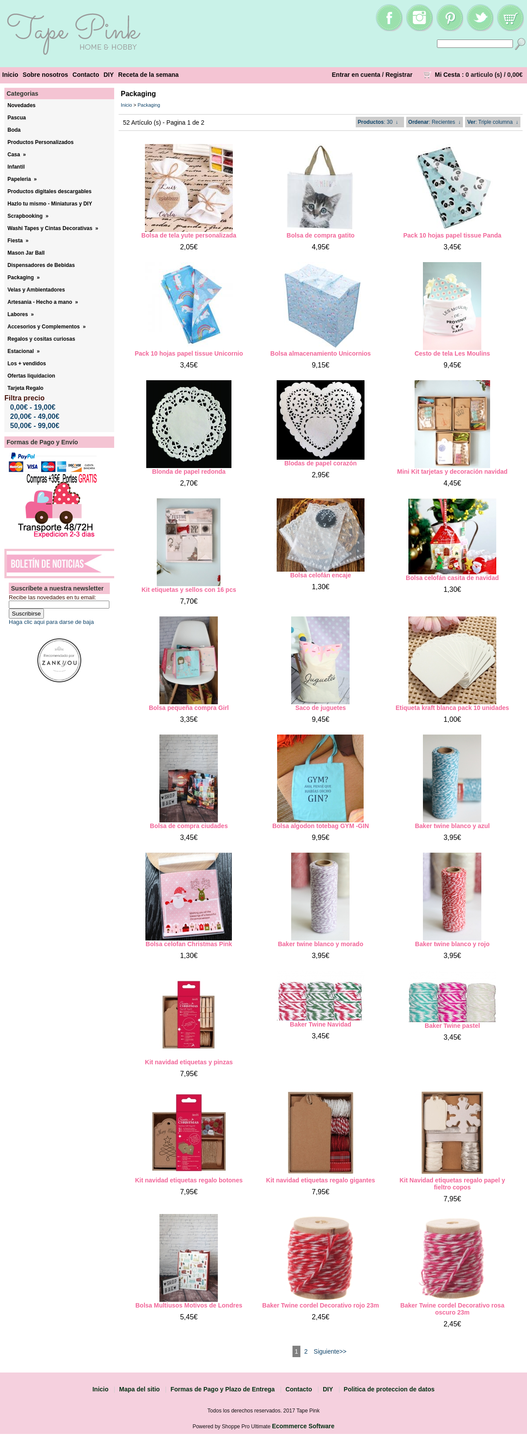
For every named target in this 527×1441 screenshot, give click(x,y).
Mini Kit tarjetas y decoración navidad (452, 471)
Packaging (148, 105)
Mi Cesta (447, 74)
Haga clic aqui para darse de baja (51, 622)
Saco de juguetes (320, 707)
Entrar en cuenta (356, 74)
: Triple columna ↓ (492, 122)
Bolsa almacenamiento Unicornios (321, 353)
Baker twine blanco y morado (321, 943)
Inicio (10, 74)
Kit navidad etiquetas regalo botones (188, 1180)
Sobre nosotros (45, 74)
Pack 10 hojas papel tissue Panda (452, 235)
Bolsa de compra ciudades (188, 825)
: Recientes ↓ (434, 122)
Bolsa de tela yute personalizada (188, 235)
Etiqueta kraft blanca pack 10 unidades (452, 707)
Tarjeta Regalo (25, 388)
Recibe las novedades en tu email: (52, 597)
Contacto (85, 74)
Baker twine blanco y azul (452, 825)
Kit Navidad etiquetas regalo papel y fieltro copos (452, 1184)
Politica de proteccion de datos (389, 1389)
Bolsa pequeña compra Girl (189, 707)
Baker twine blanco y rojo (452, 943)
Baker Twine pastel (452, 1025)
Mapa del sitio (139, 1389)
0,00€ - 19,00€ (32, 407)
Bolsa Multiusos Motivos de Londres (188, 1305)
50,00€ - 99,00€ (34, 425)
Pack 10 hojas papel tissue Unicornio (189, 353)
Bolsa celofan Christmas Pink (189, 943)
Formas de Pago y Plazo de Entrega (222, 1389)
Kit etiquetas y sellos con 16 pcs (188, 589)
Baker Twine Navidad (320, 1024)
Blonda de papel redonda (188, 471)
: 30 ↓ (378, 122)
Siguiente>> (330, 1351)
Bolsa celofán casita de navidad (452, 577)
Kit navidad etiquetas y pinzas (189, 1062)
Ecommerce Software (303, 1426)
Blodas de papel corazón (320, 463)
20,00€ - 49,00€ (34, 416)
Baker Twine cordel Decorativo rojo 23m (320, 1305)
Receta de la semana (148, 74)
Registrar (399, 74)
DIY (109, 74)
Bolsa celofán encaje (320, 575)
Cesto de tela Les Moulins (452, 353)
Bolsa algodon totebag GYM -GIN (320, 825)
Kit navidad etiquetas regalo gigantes (320, 1180)
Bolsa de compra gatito (321, 235)
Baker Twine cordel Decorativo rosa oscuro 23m (452, 1309)
